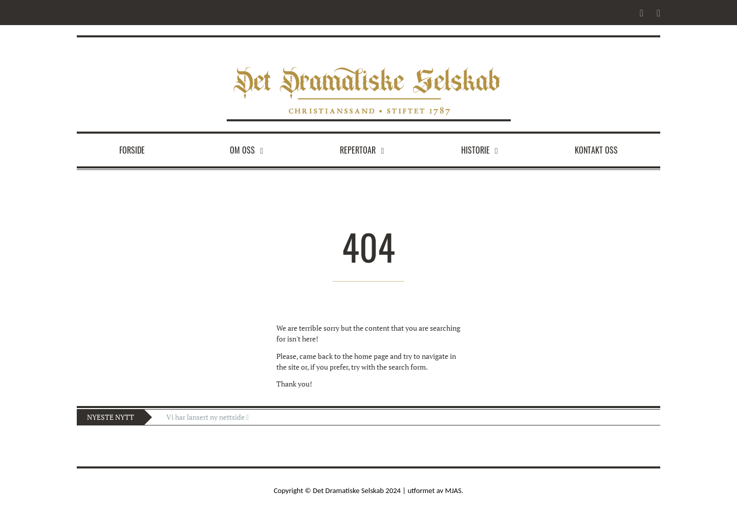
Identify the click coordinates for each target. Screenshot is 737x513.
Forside (132, 150)
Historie (475, 150)
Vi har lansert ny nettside (207, 417)
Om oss (242, 150)
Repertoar (358, 150)
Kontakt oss (596, 150)
